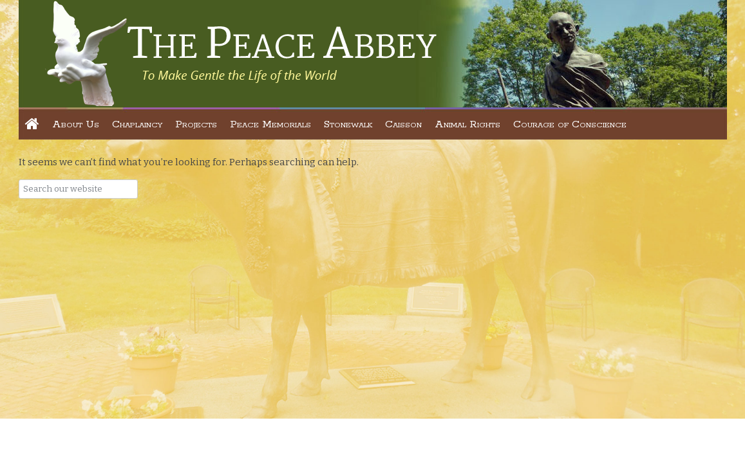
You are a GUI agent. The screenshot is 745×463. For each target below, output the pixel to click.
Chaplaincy (137, 124)
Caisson (403, 124)
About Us (75, 124)
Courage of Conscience (570, 124)
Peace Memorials (270, 124)
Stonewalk (348, 124)
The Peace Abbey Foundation (240, 53)
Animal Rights (467, 124)
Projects (196, 124)
